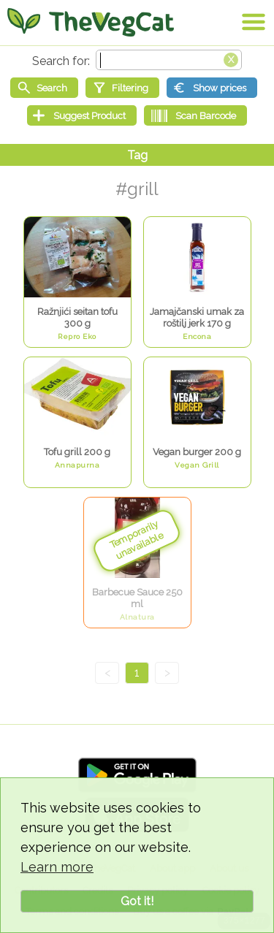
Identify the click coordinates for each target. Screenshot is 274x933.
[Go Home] (90, 22)
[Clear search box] (231, 58)
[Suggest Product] (82, 115)
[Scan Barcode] (195, 115)
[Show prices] (212, 87)
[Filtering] (122, 87)
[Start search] (44, 87)
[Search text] (169, 60)
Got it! (137, 901)
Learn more (57, 867)
